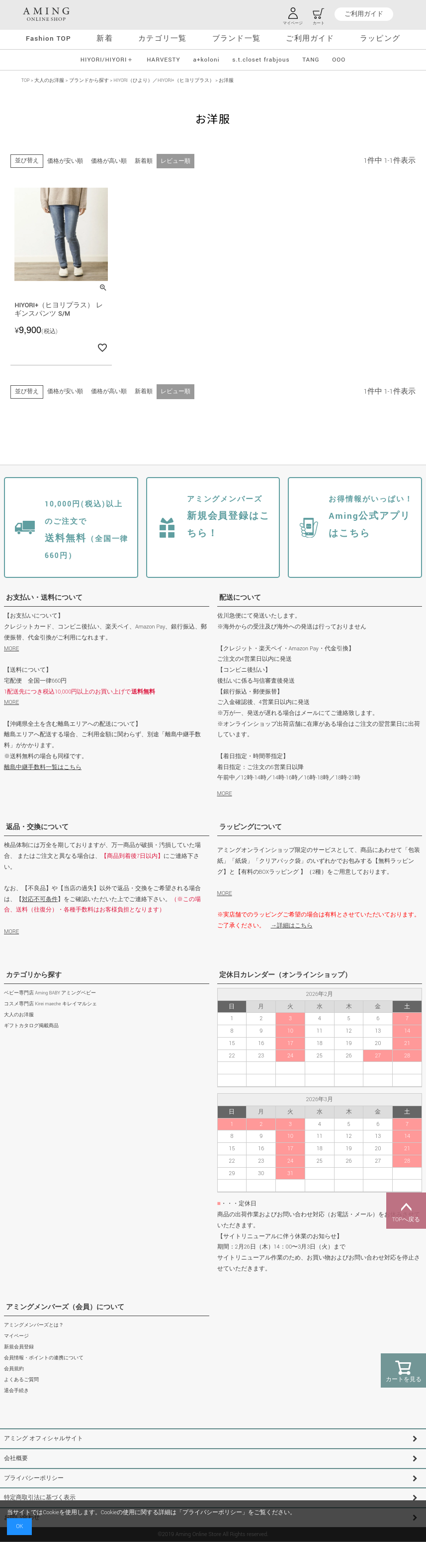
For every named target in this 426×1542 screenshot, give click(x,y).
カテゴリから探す (34, 975)
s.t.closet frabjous (260, 60)
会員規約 (14, 1369)
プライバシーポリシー (34, 1478)
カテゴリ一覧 (162, 38)
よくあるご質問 (21, 1380)
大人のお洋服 (49, 80)
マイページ (16, 1336)
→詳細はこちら (292, 925)
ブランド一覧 (236, 38)
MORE (11, 648)
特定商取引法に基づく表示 (40, 1498)
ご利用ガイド (363, 14)
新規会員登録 (19, 1347)
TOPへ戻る (406, 1210)
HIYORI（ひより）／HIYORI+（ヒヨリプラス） (164, 80)
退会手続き (16, 1391)
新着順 (144, 161)
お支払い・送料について (44, 597)
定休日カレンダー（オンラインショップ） (285, 975)
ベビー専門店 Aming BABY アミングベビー (50, 993)
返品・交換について (37, 827)
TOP (25, 80)
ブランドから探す (89, 80)
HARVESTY (163, 60)
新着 (104, 38)
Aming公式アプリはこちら (371, 517)
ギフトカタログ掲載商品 (31, 1026)
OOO (338, 60)
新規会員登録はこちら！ (228, 517)
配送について (240, 597)
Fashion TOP (48, 38)
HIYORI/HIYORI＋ (107, 60)
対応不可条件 (40, 899)
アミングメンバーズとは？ (34, 1325)
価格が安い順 (65, 161)
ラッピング (380, 38)
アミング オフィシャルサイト (43, 1438)
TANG (310, 60)
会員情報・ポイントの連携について (44, 1358)
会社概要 (16, 1458)
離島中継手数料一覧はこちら (43, 767)
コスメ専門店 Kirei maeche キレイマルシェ (50, 1004)
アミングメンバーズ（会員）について (65, 1307)
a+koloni (206, 60)
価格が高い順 (109, 161)
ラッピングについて (250, 827)
